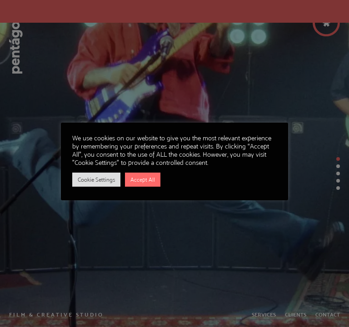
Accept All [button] (142, 179)
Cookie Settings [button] (96, 179)
